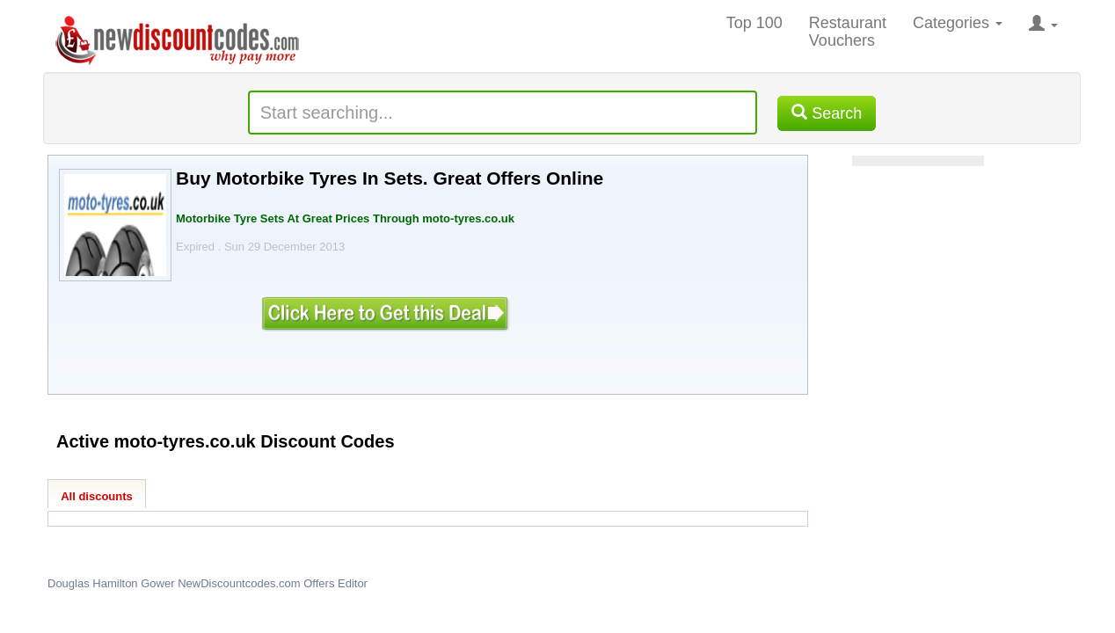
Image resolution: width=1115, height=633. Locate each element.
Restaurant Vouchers (847, 31)
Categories (957, 23)
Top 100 (754, 23)
